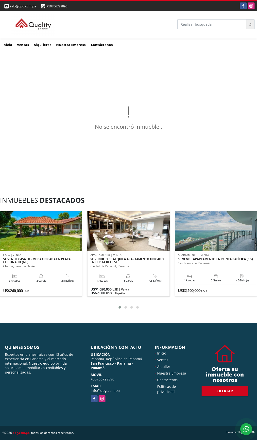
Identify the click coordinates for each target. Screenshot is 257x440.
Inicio (7, 44)
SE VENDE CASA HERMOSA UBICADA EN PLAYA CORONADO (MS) (36, 261)
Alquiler (163, 366)
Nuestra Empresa (71, 44)
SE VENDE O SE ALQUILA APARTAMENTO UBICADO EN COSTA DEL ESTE (127, 261)
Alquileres (42, 44)
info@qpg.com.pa (105, 390)
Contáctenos (102, 44)
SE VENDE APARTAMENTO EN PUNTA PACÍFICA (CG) (215, 259)
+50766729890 (57, 6)
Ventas (23, 44)
